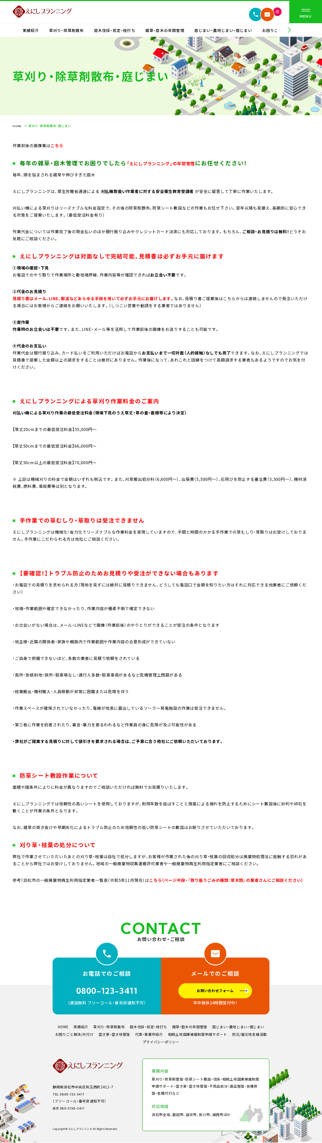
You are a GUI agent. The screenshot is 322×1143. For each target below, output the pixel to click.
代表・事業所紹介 (149, 1034)
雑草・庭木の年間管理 (164, 30)
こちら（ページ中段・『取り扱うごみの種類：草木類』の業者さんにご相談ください (225, 880)
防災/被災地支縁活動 (249, 1034)
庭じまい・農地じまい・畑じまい (223, 30)
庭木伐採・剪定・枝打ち (114, 30)
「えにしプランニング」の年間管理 (173, 163)
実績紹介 (31, 30)
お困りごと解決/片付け (74, 1034)
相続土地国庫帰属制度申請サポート (197, 1034)
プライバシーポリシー (161, 1041)
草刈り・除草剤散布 (66, 30)
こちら (57, 146)
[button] (288, 30)
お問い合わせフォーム (215, 990)
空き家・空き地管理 (114, 1034)
